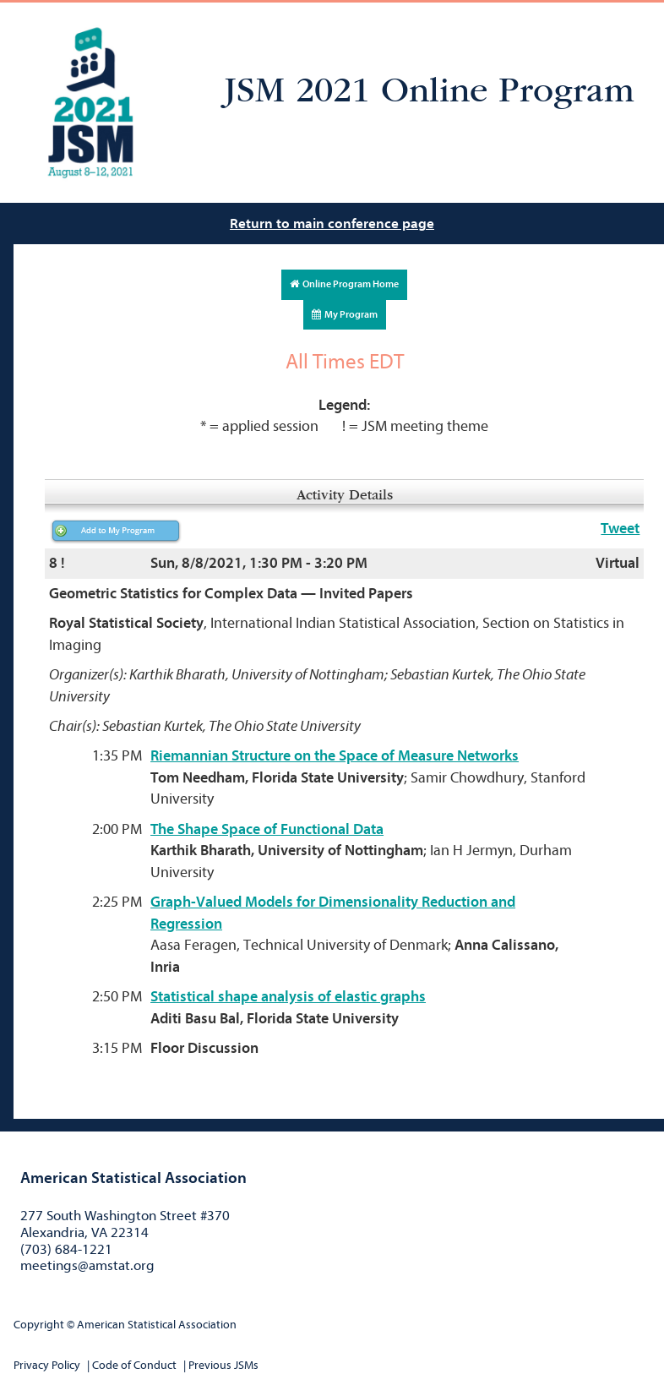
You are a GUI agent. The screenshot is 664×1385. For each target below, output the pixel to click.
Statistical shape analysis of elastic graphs (288, 997)
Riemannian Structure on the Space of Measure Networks (334, 756)
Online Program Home (344, 284)
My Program (345, 314)
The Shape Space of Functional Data (267, 829)
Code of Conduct (134, 1365)
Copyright (39, 1324)
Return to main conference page (332, 223)
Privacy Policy (47, 1365)
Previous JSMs (223, 1365)
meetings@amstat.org (87, 1265)
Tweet (620, 528)
